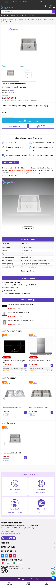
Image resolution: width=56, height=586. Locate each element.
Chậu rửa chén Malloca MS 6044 (12, 453)
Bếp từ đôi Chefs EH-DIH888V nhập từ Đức (21, 304)
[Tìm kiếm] (53, 11)
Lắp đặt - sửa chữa (29, 15)
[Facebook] (2, 555)
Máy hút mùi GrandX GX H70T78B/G (18, 312)
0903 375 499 (14, 287)
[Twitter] (6, 555)
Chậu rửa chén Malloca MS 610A (12, 408)
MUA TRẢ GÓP (41, 126)
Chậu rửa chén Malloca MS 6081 (38, 408)
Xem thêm (28, 228)
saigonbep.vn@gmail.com (12, 533)
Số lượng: (4, 112)
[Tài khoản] (45, 6)
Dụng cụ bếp (20, 15)
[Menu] (53, 6)
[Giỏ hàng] (50, 6)
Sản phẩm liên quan (9, 378)
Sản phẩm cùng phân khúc (12, 331)
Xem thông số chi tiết (28, 271)
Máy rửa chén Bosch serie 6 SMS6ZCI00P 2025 (22, 320)
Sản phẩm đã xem (8, 423)
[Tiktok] (14, 555)
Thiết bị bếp (13, 15)
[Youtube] (10, 555)
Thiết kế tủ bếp (4, 15)
